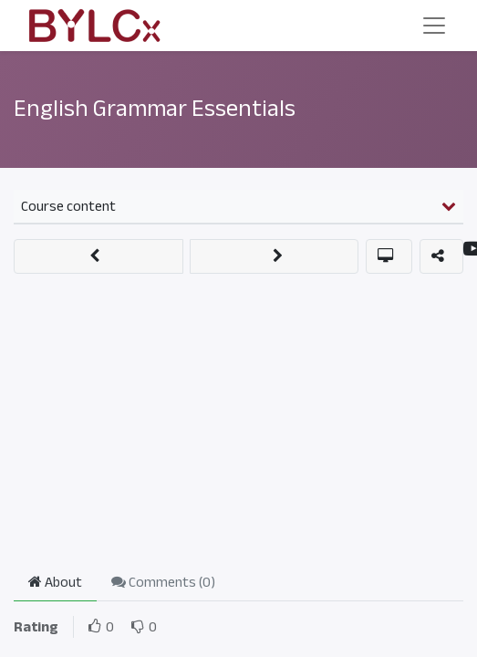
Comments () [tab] (163, 582)
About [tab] (55, 582)
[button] (98, 256)
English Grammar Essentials (155, 108)
